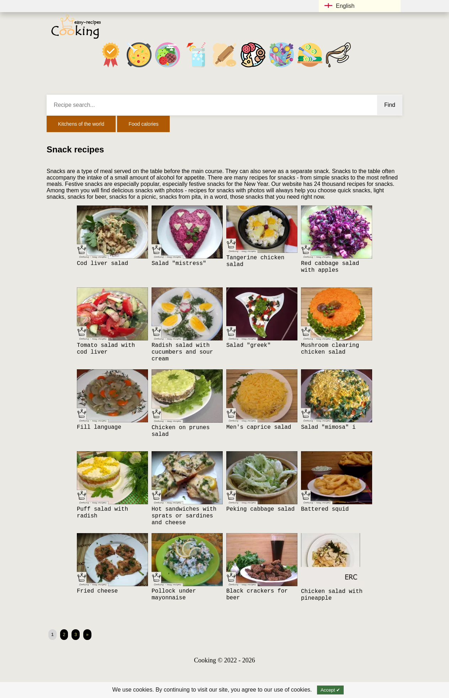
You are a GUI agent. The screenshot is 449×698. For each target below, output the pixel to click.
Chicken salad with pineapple (332, 594)
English (339, 6)
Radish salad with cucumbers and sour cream (182, 352)
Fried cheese (97, 591)
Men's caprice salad (258, 427)
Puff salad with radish (102, 512)
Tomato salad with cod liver (106, 348)
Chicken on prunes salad (181, 431)
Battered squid (325, 509)
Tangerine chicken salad (255, 261)
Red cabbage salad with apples (330, 267)
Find (389, 105)
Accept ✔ (330, 690)
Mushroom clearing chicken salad (330, 348)
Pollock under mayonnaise (174, 594)
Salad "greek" (248, 345)
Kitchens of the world (81, 124)
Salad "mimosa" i (328, 427)
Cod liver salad (102, 263)
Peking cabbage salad (260, 509)
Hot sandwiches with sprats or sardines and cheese (184, 516)
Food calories (143, 124)
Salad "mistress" (179, 263)
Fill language (99, 427)
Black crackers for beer (257, 594)
